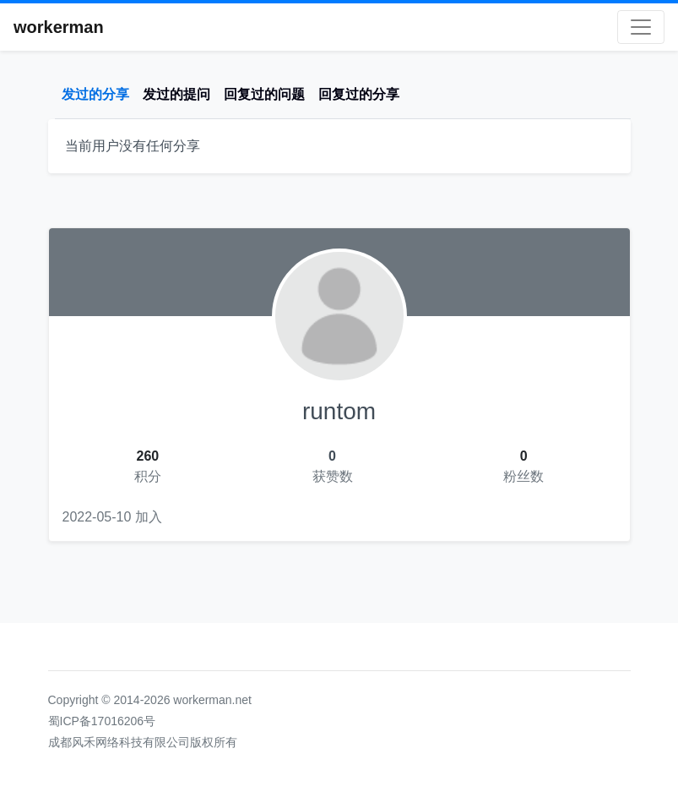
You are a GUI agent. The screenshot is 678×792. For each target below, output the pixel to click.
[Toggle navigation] (640, 27)
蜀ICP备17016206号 (102, 721)
